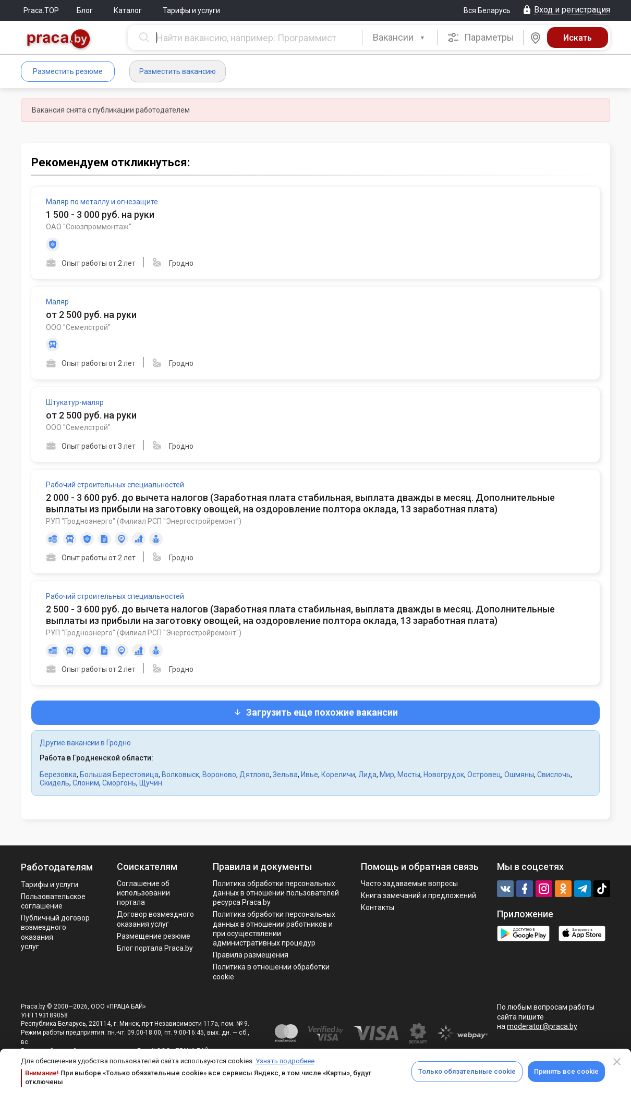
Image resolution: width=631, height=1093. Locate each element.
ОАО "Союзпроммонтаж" (88, 227)
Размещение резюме (153, 936)
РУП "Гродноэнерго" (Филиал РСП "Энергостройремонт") (143, 521)
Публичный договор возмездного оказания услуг (55, 932)
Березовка (58, 774)
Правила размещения (250, 955)
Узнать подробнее (285, 1061)
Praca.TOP (41, 10)
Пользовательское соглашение (53, 901)
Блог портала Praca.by (155, 948)
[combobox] (399, 37)
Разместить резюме (68, 71)
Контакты (377, 907)
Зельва (285, 774)
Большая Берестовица (119, 774)
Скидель (54, 783)
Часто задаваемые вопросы (409, 883)
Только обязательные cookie (467, 1071)
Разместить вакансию (177, 71)
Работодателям (57, 867)
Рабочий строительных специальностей (115, 485)
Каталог (128, 10)
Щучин (150, 783)
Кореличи (338, 774)
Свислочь (554, 774)
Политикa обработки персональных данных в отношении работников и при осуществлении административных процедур (274, 928)
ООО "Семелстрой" (78, 327)
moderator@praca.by (542, 1026)
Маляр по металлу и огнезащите (102, 202)
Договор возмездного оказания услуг (155, 919)
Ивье (309, 774)
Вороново (219, 774)
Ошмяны (519, 774)
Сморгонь (119, 783)
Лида (367, 774)
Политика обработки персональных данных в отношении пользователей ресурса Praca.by (276, 892)
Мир (387, 774)
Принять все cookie (566, 1071)
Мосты (408, 774)
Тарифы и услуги (191, 10)
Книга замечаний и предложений (418, 895)
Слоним (85, 783)
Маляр (57, 302)
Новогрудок (443, 774)
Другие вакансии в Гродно (85, 743)
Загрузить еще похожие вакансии (315, 712)
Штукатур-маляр (75, 402)
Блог (85, 10)
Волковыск (180, 774)
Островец (484, 774)
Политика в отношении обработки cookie (271, 971)
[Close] (617, 1062)
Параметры (480, 37)
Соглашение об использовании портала (143, 892)
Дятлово (254, 774)
